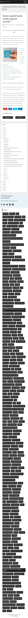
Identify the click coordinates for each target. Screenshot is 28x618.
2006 (4, 190)
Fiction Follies (6, 369)
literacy (5, 436)
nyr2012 (19, 486)
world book (13, 601)
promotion (5, 514)
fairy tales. (5, 363)
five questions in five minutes (9, 372)
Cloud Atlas (5, 87)
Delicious (14, 335)
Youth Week (21, 607)
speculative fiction (7, 557)
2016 (4, 129)
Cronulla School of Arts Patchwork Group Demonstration (14, 158)
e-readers (11, 344)
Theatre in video (7, 580)
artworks (11, 253)
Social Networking (11, 554)
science (5, 547)
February (5, 177)
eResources (6, 359)
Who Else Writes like (7, 598)
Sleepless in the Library (16, 550)
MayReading (21, 455)
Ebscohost (16, 350)
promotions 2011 (14, 514)
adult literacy (15, 229)
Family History (13, 363)
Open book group (7, 492)
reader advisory (7, 520)
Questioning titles (7, 149)
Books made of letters (8, 153)
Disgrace (4, 66)
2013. (4, 226)
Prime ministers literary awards (10, 507)
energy (13, 356)
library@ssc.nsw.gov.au (10, 201)
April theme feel (17, 250)
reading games (6, 526)
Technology (15, 576)
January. (21, 412)
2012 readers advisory (20, 220)
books (12, 284)
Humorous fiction (7, 403)
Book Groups (18, 278)
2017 (4, 128)
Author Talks (6, 272)
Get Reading (18, 384)
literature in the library (8, 443)
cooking (19, 323)
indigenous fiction (7, 406)
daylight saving (6, 335)
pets (4, 501)
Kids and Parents (14, 418)
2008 (4, 186)
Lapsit (4, 424)
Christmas (17, 300)
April (5, 173)
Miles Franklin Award (16, 461)
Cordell (5, 326)
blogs (12, 278)
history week (6, 396)
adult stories (6, 232)
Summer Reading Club (8, 573)
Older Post (20, 117)
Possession (22, 56)
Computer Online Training (18, 316)
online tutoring (16, 489)
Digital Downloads (7, 338)
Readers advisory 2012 (8, 523)
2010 (4, 182)
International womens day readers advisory (13, 409)
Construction (17, 319)
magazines (5, 449)
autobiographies (15, 272)
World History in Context (9, 604)
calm (21, 287)
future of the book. (18, 378)
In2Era (18, 403)
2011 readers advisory (8, 216)
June (5, 169)
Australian (22, 266)
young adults (6, 607)
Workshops (5, 601)
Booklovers (6, 284)
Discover (16, 338)
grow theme (6, 390)
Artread (5, 253)
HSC (15, 400)
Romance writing (16, 538)
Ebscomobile (6, 353)
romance (14, 535)
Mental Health (6, 461)
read (12, 517)
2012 (4, 137)
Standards (5, 560)
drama (13, 341)
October (5, 142)
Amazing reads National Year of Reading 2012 (13, 244)
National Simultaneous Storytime (10, 477)
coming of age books (8, 306)
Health (4, 393)
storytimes (12, 560)
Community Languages (8, 313)
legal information (12, 424)
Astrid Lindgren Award (8, 256)
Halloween (13, 390)
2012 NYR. (11, 220)
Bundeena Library (7, 287)
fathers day (21, 363)
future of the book (7, 378)
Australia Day (6, 263)
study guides (6, 566)
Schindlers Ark (6, 73)
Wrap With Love (20, 604)
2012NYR (5, 223)
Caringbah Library (7, 290)
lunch (21, 446)
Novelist (20, 483)
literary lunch (16, 440)
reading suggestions (7, 529)
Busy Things (15, 287)
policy (22, 504)
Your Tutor (14, 607)
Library (19, 424)
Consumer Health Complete (9, 323)
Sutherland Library (19, 573)
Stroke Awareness (7, 563)
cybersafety (6, 332)
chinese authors (12, 297)
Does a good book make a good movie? (11, 162)
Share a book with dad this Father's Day (11, 147)
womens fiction (17, 598)
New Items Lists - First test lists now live (11, 155)
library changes (17, 430)
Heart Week (16, 393)
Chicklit (5, 293)
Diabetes (20, 335)
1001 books (12, 213)
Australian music (7, 269)
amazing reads (6, 241)
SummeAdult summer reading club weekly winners (12, 570)
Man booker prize (14, 449)
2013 (4, 135)
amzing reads (6, 247)
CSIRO (19, 329)
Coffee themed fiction (8, 303)
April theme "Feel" (7, 250)
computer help (6, 316)
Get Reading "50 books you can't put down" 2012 (12, 151)
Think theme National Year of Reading (11, 583)
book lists (5, 281)
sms (4, 554)
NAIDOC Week (6, 473)
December (6, 138)
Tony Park (18, 586)
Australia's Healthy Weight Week (10, 266)
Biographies (6, 278)
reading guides (15, 526)
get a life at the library (8, 384)
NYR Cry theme (12, 486)
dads (19, 332)
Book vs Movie (13, 281)
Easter (4, 350)
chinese (5, 297)
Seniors (16, 547)
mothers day (14, 467)
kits (21, 418)
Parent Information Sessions (16, 498)
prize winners (15, 510)
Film (12, 369)
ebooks (10, 350)
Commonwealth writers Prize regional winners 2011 (14, 310)
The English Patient (7, 77)
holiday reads (14, 396)
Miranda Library (6, 464)
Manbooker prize (7, 452)
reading (17, 523)
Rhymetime (22, 532)
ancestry (13, 247)
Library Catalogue (7, 430)
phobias (21, 501)
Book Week (20, 281)
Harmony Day (21, 390)
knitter (9, 421)
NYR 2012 (5, 486)
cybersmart (13, 332)
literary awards (7, 440)
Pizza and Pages (15, 504)
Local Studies (15, 446)
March (5, 175)
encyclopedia (19, 353)
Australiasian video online (19, 269)
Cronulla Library (20, 326)
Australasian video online (18, 260)
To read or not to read (8, 586)
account (21, 226)
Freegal (20, 372)
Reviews (16, 532)
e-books (5, 344)
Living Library (19, 443)
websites (10, 595)
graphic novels (6, 387)
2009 (4, 184)
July (5, 168)
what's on (17, 595)
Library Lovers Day (7, 433)
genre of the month (19, 381)
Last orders (5, 79)
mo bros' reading (16, 464)
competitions (18, 313)
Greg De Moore (15, 387)
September (6, 144)
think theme (15, 580)
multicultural (6, 470)
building (17, 284)
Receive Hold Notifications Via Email (10, 160)
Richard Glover (6, 535)
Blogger (16, 615)
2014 (4, 133)
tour (4, 589)
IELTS (14, 403)
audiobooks (18, 256)
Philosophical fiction (12, 501)
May (5, 171)
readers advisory (17, 520)
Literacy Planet (12, 436)
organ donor (16, 492)
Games (4, 381)
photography (6, 504)
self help (11, 547)
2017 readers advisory (12, 226)
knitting (15, 421)
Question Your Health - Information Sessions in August (14, 164)
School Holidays (18, 544)
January (5, 178)
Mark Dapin (5, 455)
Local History (6, 446)
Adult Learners (6, 229)
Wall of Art (19, 592)
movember (21, 467)
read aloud (17, 517)
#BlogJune (5, 213)
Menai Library (17, 458)
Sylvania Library (6, 576)
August (5, 146)
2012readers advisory (13, 223)
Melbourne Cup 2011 (7, 458)
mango (14, 452)
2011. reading (18, 216)
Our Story (5, 495)
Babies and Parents (7, 275)
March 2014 (20, 452)
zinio (4, 610)
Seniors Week (6, 550)
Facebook (20, 359)
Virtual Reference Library (9, 592)
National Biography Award (17, 473)
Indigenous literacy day (19, 406)
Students (15, 563)
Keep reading (6, 418)
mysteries (18, 470)
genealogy (10, 381)
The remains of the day (8, 71)
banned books (17, 275)
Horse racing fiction (8, 400)
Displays (21, 338)
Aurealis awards (7, 260)
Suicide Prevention (15, 566)
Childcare (11, 293)
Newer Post (7, 117)
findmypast (18, 369)
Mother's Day (6, 467)
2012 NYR (5, 220)
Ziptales (9, 610)
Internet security (7, 412)
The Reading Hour (7, 157)
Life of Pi (4, 89)
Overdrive (5, 498)
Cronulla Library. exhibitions (9, 329)
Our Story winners (14, 495)
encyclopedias (6, 356)
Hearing (10, 393)
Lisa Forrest (16, 433)
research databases (7, 532)
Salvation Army (6, 541)
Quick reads (6, 517)
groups (22, 387)
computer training (7, 319)
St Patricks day (17, 557)
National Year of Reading (9, 480)
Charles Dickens (17, 290)
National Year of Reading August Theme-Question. (13, 166)
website (5, 595)
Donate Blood (6, 341)
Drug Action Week (20, 341)
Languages (21, 421)
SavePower (14, 541)
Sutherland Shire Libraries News (14, 7)
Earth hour (19, 347)
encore (12, 353)
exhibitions (13, 359)
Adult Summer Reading (16, 232)
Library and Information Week (10, 427)
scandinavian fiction (7, 544)
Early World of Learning (8, 347)
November (6, 140)
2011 (4, 180)
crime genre (12, 326)
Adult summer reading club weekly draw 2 (12, 238)
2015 (4, 131)
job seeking (5, 415)
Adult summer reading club (9, 235)
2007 (4, 188)
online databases (7, 489)
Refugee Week (18, 529)
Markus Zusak (13, 455)
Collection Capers (19, 303)
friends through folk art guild (10, 375)
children (17, 293)
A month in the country (7, 68)
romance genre (6, 538)
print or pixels (6, 510)
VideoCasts (10, 589)
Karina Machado (14, 415)
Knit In (4, 421)
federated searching (14, 366)
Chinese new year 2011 (8, 300)
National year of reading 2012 (9, 483)
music (13, 470)
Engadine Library (21, 356)
